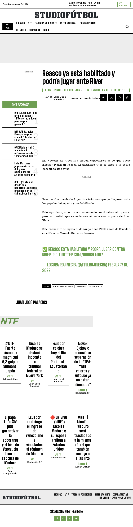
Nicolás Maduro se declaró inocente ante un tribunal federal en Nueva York (34, 359)
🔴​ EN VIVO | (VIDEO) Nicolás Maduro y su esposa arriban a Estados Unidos (58, 433)
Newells (81, 286)
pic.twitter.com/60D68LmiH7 (78, 254)
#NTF (10, 376)
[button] (127, 26)
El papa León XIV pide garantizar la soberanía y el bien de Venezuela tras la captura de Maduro (10, 440)
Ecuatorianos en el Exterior (102, 90)
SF (125, 90)
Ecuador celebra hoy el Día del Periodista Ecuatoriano (58, 357)
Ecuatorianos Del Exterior (62, 90)
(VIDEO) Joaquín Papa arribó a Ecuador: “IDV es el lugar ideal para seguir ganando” (25, 118)
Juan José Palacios (60, 98)
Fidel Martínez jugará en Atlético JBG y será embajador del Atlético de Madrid (24, 169)
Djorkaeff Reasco (63, 286)
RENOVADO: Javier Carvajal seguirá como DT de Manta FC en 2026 (24, 136)
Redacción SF (82, 393)
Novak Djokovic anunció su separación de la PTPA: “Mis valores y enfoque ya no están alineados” (82, 364)
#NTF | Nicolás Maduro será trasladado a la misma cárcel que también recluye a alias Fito (82, 438)
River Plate (96, 286)
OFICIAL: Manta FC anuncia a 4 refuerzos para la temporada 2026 (24, 152)
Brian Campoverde (10, 472)
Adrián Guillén (10, 379)
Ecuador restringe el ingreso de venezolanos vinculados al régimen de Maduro (34, 435)
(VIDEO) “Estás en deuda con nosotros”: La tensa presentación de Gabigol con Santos (25, 188)
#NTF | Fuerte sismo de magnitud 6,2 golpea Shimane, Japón (10, 357)
